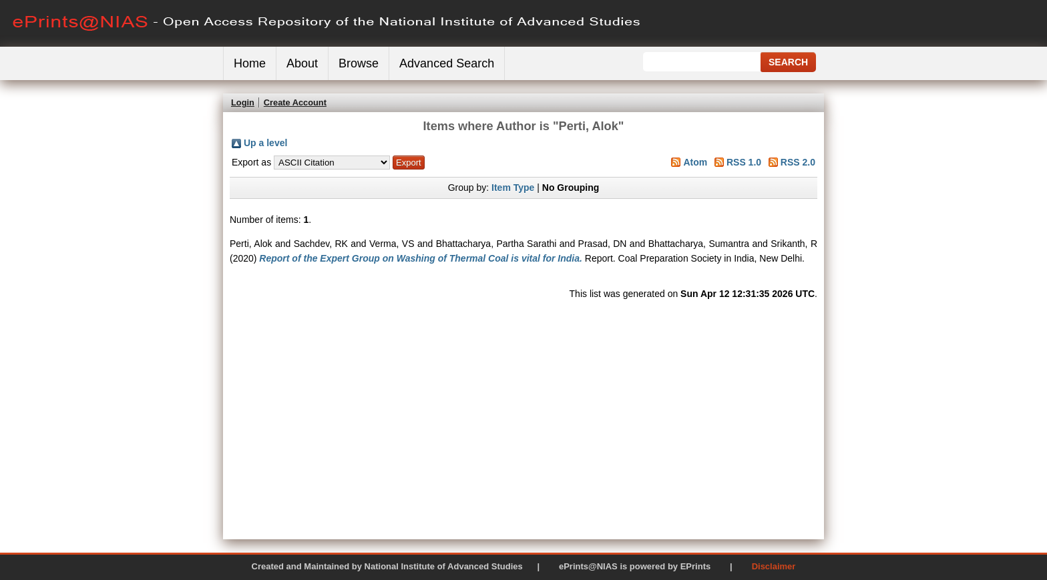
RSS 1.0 (743, 162)
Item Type (512, 187)
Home (250, 63)
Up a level (265, 142)
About (302, 63)
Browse (359, 63)
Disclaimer (774, 566)
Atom (695, 162)
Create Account (295, 102)
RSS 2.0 (798, 162)
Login (242, 102)
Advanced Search (446, 63)
